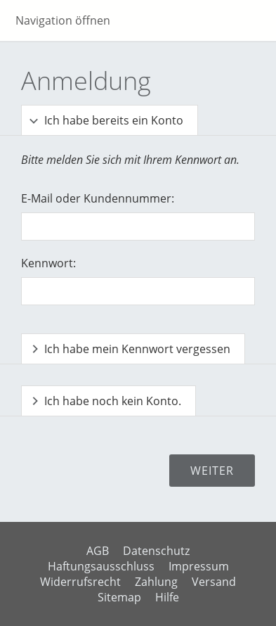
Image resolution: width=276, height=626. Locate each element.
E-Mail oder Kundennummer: (97, 198)
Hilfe (167, 597)
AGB (97, 550)
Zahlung (156, 581)
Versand (214, 581)
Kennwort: (48, 263)
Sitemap (119, 597)
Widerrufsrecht (80, 581)
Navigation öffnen (62, 20)
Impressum (199, 566)
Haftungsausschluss (101, 566)
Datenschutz (156, 550)
